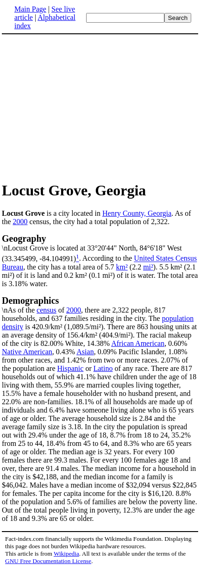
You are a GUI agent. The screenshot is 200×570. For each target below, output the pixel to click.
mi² (148, 267)
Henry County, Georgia (136, 213)
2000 (20, 221)
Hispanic (70, 368)
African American (137, 343)
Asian (85, 352)
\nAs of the (100, 304)
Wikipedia (66, 553)
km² (122, 267)
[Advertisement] (79, 107)
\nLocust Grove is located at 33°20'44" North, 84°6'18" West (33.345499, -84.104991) (100, 247)
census (46, 310)
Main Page (30, 9)
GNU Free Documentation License (48, 560)
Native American (27, 352)
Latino (103, 368)
